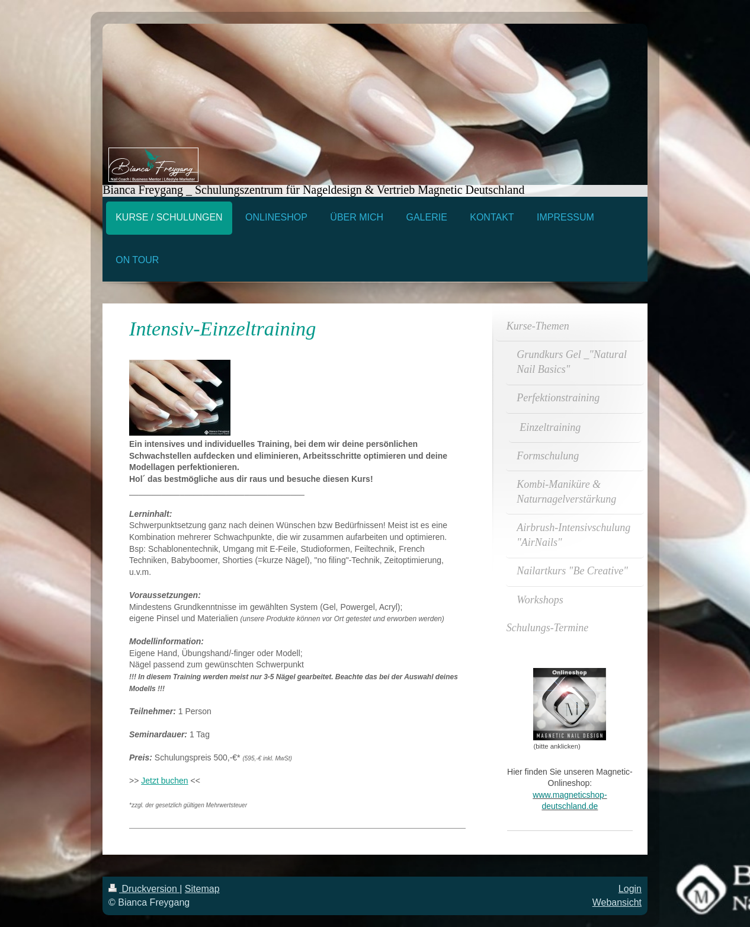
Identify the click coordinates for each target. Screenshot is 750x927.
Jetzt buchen (164, 780)
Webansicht (617, 902)
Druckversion (144, 889)
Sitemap (202, 889)
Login (630, 889)
